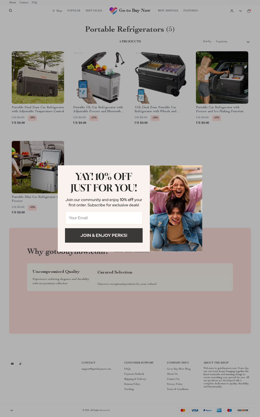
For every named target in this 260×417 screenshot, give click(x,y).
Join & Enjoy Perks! (103, 235)
